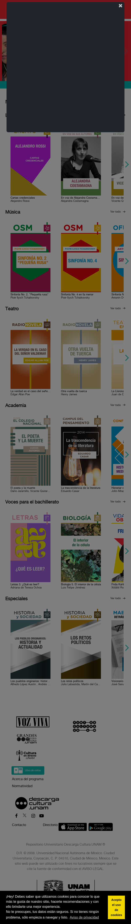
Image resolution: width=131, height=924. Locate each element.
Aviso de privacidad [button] (84, 917)
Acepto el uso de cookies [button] (116, 907)
